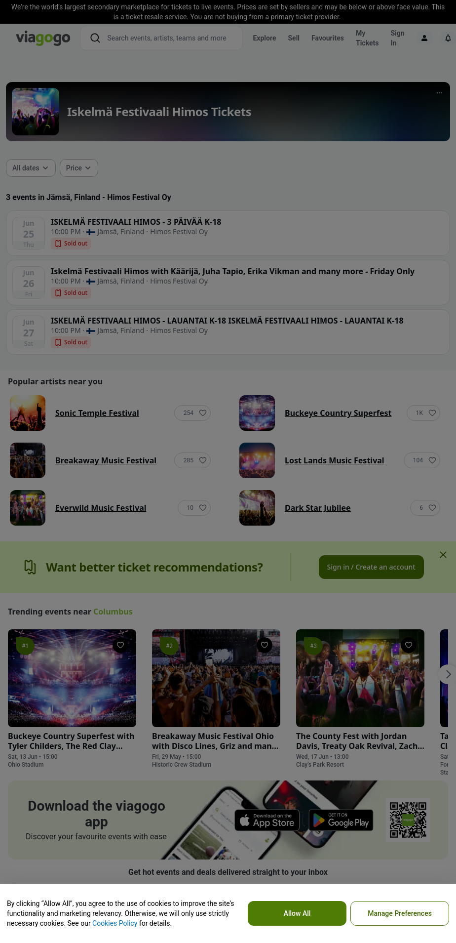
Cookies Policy (114, 923)
